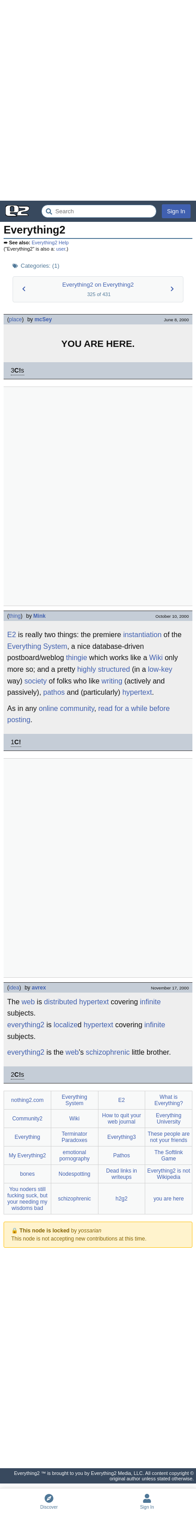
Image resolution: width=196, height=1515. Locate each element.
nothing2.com (27, 1100)
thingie (76, 657)
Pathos (121, 1155)
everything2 (26, 1025)
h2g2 (122, 1199)
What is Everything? (168, 1100)
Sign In (176, 211)
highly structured (103, 669)
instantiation (142, 634)
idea (14, 988)
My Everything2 (27, 1155)
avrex (39, 988)
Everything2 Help (49, 242)
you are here (168, 1199)
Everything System (37, 646)
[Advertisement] (98, 100)
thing (15, 616)
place (15, 319)
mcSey (43, 319)
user (60, 249)
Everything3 (121, 1137)
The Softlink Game (168, 1155)
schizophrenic (108, 1052)
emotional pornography (74, 1155)
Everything (27, 1137)
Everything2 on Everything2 (98, 284)
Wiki (156, 657)
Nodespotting (74, 1174)
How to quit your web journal (121, 1118)
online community (66, 708)
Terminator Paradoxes (74, 1137)
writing (112, 681)
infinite (150, 1002)
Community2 (27, 1118)
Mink (39, 616)
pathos (54, 692)
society (35, 681)
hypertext (137, 692)
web (28, 1002)
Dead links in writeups (121, 1174)
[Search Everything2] (98, 211)
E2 (11, 634)
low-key (160, 669)
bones (27, 1174)
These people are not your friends (168, 1137)
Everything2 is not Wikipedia (168, 1174)
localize (65, 1025)
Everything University (169, 1118)
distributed (60, 1002)
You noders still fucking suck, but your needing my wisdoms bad (27, 1198)
